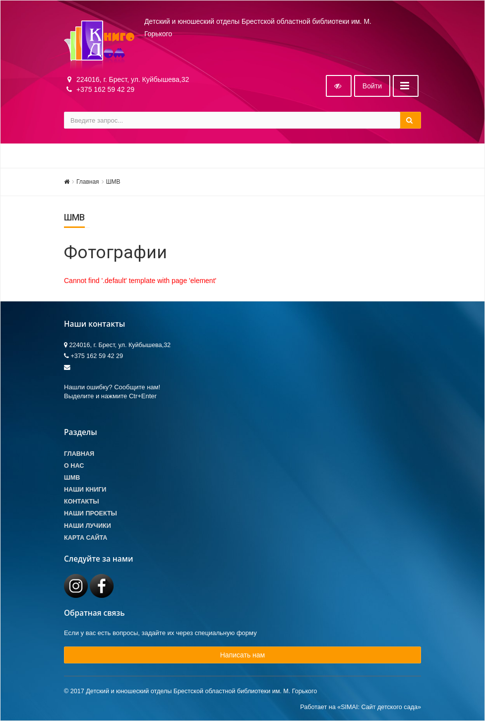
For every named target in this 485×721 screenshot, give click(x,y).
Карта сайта (85, 537)
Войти (372, 86)
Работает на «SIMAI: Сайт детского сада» (360, 707)
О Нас (74, 465)
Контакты (81, 501)
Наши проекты (90, 513)
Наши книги (85, 489)
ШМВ (113, 181)
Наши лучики (87, 525)
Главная (87, 181)
